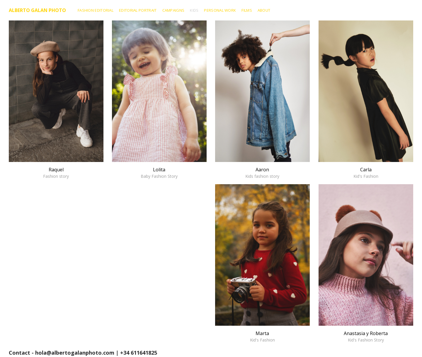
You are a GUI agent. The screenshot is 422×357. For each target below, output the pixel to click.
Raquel (56, 172)
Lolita (159, 172)
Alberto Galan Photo (37, 10)
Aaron (262, 172)
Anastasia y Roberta (366, 336)
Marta (262, 336)
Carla (366, 172)
